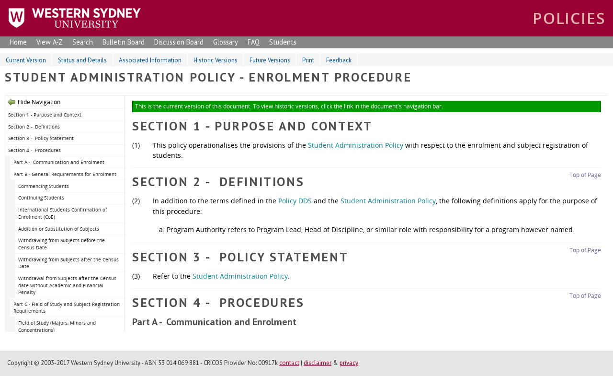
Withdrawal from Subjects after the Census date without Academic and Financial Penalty (67, 285)
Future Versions (270, 60)
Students (282, 42)
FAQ (254, 42)
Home (18, 42)
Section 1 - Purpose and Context (44, 114)
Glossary (225, 42)
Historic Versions (215, 60)
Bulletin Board (123, 42)
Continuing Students (41, 197)
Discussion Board (179, 42)
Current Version (26, 60)
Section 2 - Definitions (34, 126)
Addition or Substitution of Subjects (58, 228)
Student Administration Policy (355, 145)
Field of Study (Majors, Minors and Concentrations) (57, 326)
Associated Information (150, 60)
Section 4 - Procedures (34, 150)
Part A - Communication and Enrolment (58, 162)
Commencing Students (43, 186)
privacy (349, 363)
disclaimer (317, 363)
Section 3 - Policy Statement (41, 138)
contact (289, 363)
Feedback (339, 60)
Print (308, 60)
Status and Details (82, 60)
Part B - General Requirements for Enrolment (64, 174)
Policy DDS (295, 200)
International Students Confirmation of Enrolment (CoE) (62, 213)
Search (82, 42)
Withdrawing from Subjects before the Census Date (61, 244)
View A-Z (49, 42)
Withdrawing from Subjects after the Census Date (68, 263)
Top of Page (585, 174)
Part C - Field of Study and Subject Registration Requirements (66, 308)
